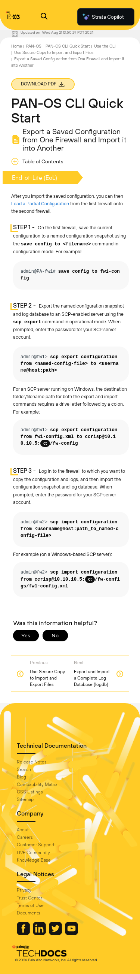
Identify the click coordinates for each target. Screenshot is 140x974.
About (23, 829)
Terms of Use (30, 905)
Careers (25, 837)
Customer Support (36, 844)
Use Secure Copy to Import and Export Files (53, 52)
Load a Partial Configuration (40, 203)
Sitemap (25, 799)
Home (16, 46)
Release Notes (32, 762)
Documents (28, 913)
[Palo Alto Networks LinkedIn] (40, 933)
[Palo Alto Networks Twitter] (56, 933)
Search (24, 769)
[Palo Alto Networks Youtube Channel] (71, 933)
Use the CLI (105, 46)
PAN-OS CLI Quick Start (68, 46)
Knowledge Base (34, 860)
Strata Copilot (102, 16)
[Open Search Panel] (44, 17)
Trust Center (29, 898)
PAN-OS (33, 46)
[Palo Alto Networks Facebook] (24, 933)
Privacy (24, 890)
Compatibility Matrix (37, 784)
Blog (21, 777)
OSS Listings (30, 792)
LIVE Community (33, 852)
